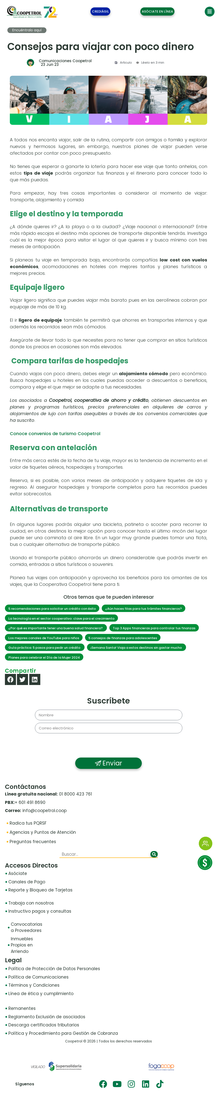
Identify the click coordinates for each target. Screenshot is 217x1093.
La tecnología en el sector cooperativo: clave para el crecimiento (61, 618)
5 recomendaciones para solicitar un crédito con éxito (52, 608)
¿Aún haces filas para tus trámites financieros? (143, 608)
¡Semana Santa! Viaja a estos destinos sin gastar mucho (136, 647)
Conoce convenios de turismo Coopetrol (55, 433)
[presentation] (108, 745)
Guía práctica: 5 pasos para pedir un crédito (44, 647)
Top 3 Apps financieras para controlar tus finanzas (154, 628)
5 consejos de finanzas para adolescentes (122, 638)
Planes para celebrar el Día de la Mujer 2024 (44, 657)
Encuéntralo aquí (27, 30)
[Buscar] (154, 854)
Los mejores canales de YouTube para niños (43, 638)
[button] (10, 679)
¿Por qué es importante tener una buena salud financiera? (55, 628)
